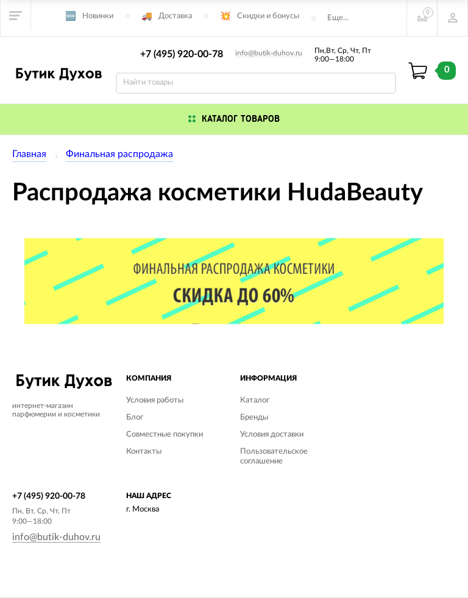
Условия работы (154, 400)
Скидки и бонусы (268, 16)
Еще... (338, 18)
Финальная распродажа (119, 154)
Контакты (143, 452)
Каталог (254, 400)
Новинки (97, 16)
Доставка (175, 16)
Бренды (254, 417)
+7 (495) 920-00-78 (181, 54)
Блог (134, 417)
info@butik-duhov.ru (268, 53)
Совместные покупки (164, 434)
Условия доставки (271, 434)
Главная (29, 154)
